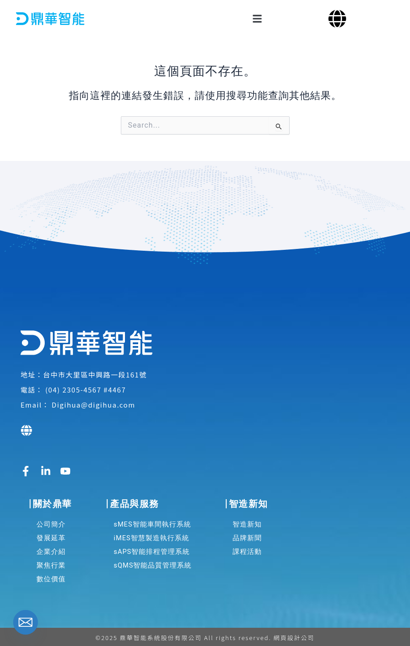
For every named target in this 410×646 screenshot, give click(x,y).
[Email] (25, 622)
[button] (257, 18)
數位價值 (51, 577)
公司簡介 (51, 522)
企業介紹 (51, 549)
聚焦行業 (51, 563)
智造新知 (247, 522)
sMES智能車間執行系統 (152, 522)
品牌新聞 (247, 536)
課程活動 (247, 549)
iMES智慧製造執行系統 (151, 536)
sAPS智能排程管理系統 (152, 549)
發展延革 (51, 536)
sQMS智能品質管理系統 (153, 563)
